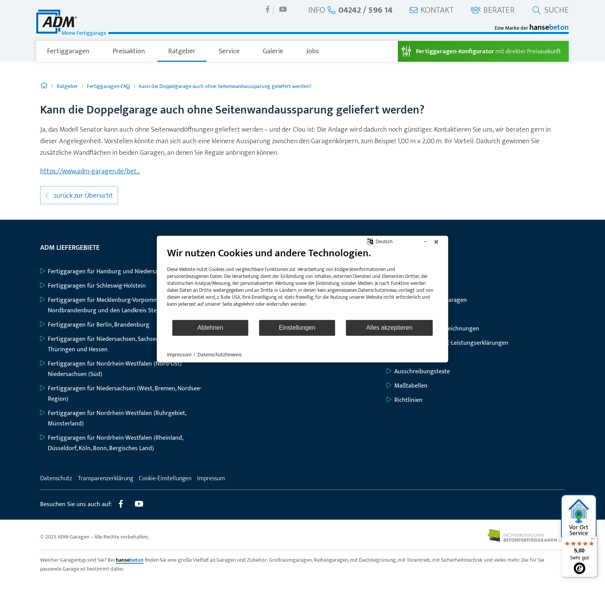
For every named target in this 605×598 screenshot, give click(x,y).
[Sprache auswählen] (370, 241)
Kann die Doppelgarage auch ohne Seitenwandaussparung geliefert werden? (225, 86)
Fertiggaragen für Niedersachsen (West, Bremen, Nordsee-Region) (120, 393)
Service (229, 51)
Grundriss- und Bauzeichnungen (433, 329)
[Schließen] (436, 241)
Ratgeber (182, 51)
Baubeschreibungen (417, 357)
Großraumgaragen (415, 286)
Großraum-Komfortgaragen (427, 300)
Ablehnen (210, 327)
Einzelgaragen (409, 271)
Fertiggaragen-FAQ (108, 86)
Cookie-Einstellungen (165, 478)
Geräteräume (408, 314)
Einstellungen (297, 327)
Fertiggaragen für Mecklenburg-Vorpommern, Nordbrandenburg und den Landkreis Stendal (104, 305)
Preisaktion (129, 51)
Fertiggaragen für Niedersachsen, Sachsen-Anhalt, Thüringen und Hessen (109, 344)
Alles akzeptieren (389, 327)
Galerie (273, 51)
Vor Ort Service (578, 518)
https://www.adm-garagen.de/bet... (90, 171)
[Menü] (592, 540)
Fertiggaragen (68, 51)
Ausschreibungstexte (418, 371)
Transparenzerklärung (105, 478)
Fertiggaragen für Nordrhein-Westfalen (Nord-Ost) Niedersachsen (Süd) (111, 369)
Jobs (312, 51)
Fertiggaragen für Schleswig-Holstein (93, 286)
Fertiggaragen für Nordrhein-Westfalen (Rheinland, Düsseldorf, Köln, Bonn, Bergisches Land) (111, 443)
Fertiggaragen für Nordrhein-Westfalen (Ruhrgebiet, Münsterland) (113, 418)
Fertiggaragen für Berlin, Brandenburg (94, 325)
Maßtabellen (407, 386)
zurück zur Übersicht (79, 196)
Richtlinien (404, 400)
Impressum (211, 478)
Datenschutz (56, 478)
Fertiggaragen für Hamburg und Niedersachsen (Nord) (116, 271)
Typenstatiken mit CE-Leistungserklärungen (448, 343)
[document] (302, 282)
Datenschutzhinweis (220, 354)
